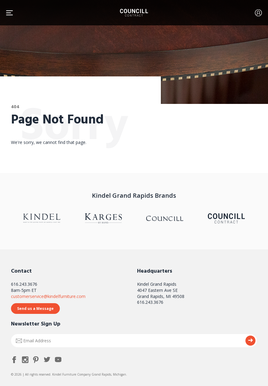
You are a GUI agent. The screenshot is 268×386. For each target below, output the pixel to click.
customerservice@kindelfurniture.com (48, 296)
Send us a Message (35, 308)
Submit (250, 341)
